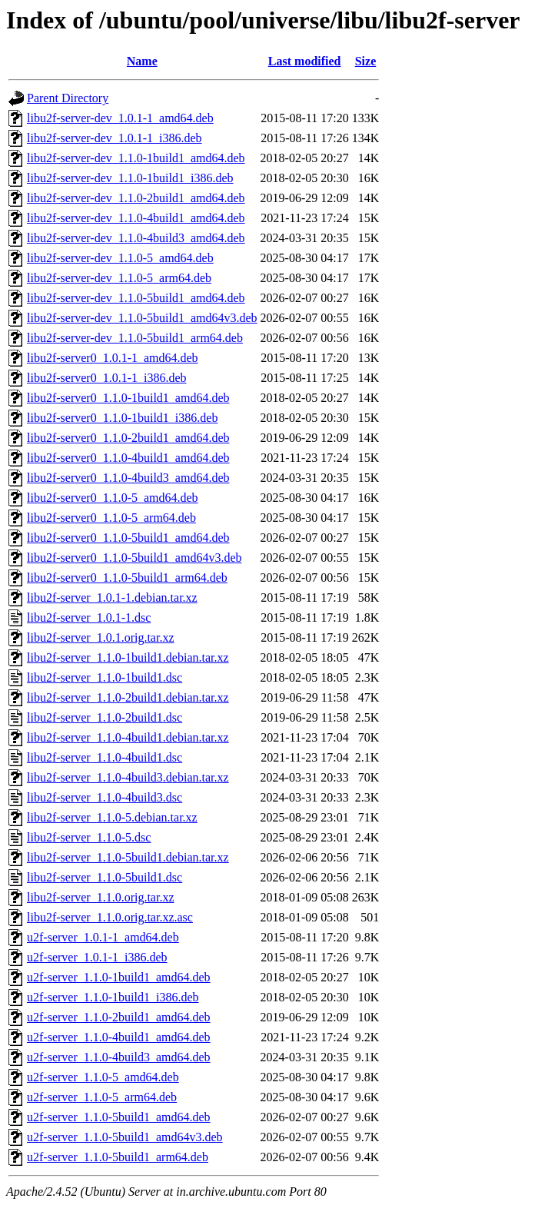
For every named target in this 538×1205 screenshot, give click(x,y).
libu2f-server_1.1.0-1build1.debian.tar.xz (128, 657)
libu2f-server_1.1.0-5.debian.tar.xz (112, 817)
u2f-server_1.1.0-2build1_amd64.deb (119, 1017)
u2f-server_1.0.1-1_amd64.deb (103, 937)
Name (142, 61)
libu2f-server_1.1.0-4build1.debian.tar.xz (128, 737)
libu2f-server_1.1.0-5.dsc (89, 837)
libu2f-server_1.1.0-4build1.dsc (104, 757)
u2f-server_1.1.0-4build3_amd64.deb (119, 1057)
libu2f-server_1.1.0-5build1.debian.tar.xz (128, 857)
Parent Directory (67, 98)
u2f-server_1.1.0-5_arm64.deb (102, 1097)
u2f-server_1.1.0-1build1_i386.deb (113, 997)
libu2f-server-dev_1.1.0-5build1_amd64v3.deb (142, 317)
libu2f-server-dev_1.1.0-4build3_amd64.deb (136, 237)
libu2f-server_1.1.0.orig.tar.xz (100, 897)
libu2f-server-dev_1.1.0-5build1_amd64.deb (136, 297)
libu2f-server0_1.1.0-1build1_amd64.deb (128, 397)
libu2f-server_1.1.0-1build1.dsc (104, 677)
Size (366, 61)
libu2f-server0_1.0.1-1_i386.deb (107, 377)
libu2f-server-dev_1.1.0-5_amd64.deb (120, 257)
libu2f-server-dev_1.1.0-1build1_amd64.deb (136, 157)
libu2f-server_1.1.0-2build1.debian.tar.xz (128, 697)
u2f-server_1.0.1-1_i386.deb (97, 957)
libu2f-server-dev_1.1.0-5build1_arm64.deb (135, 337)
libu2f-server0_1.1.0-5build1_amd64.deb (128, 537)
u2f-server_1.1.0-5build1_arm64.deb (117, 1157)
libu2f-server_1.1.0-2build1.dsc (104, 717)
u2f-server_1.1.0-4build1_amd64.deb (119, 1037)
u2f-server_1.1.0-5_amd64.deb (103, 1077)
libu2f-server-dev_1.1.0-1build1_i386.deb (130, 177)
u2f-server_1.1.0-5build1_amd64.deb (119, 1117)
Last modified (304, 61)
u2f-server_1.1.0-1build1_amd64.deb (119, 977)
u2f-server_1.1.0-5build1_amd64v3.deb (125, 1137)
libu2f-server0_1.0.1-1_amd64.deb (112, 357)
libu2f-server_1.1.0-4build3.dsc (104, 797)
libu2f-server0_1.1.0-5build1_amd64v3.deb (134, 557)
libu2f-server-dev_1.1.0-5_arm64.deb (119, 277)
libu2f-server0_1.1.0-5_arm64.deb (111, 517)
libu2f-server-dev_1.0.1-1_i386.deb (114, 137)
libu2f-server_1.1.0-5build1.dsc (104, 877)
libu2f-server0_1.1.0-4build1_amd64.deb (128, 457)
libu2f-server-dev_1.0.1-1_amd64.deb (120, 117)
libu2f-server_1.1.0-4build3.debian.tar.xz (128, 777)
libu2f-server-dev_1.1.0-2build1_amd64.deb (136, 197)
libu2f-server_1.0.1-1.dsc (89, 617)
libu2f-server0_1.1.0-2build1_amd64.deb (128, 437)
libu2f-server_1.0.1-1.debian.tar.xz (112, 597)
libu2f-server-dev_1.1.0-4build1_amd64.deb (136, 217)
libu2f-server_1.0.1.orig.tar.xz (100, 637)
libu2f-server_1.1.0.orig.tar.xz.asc (110, 917)
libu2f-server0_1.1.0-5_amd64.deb (112, 497)
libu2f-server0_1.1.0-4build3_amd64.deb (128, 477)
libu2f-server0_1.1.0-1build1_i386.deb (122, 417)
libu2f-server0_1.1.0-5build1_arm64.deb (127, 577)
